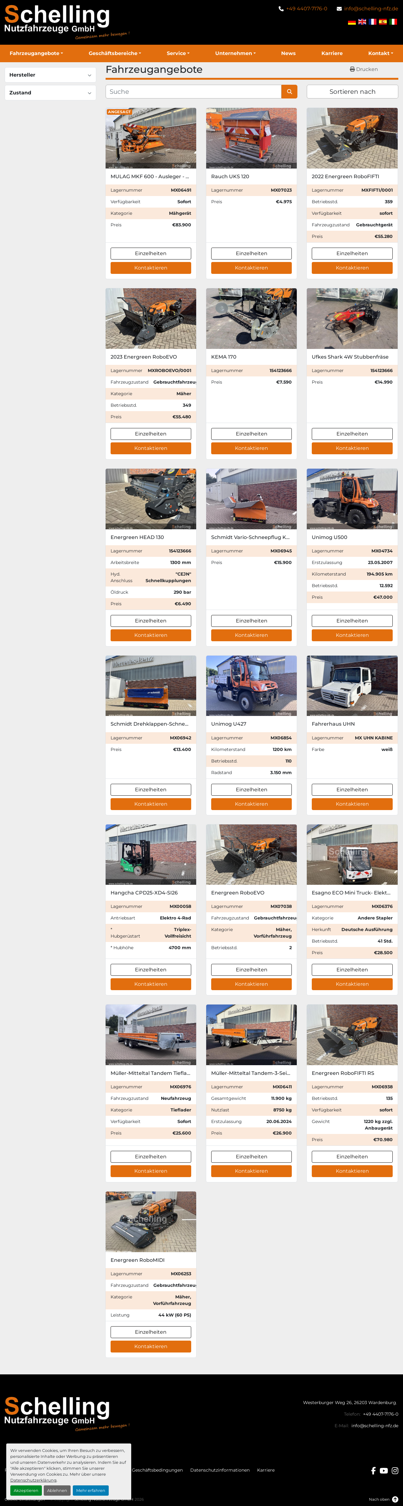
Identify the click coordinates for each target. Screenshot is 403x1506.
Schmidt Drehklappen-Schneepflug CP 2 (162, 724)
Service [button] (176, 53)
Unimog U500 (329, 537)
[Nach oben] (383, 1499)
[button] (36, 53)
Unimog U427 (228, 724)
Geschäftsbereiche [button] (113, 53)
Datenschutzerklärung (33, 1480)
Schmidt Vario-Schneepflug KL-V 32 (256, 537)
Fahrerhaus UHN (333, 724)
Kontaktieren (150, 268)
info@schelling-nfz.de (371, 9)
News (288, 53)
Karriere (332, 53)
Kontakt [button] (379, 53)
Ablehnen (57, 1490)
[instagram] (395, 1470)
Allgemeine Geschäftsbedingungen (144, 1470)
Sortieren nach (353, 91)
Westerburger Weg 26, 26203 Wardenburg (349, 1402)
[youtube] (384, 1470)
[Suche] (194, 91)
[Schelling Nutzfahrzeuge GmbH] (67, 1414)
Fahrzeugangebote (34, 53)
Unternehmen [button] (233, 53)
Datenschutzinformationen (220, 1470)
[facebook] (373, 1470)
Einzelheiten (151, 253)
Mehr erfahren (90, 1490)
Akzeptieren (26, 1490)
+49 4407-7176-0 (306, 9)
